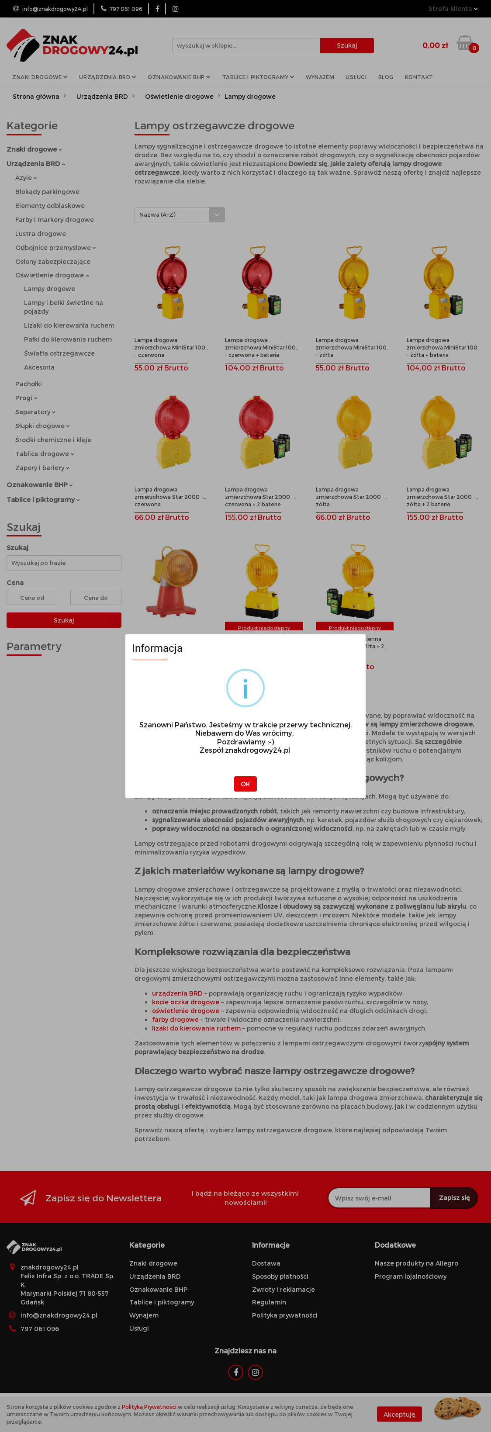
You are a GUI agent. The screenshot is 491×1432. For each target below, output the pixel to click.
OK (245, 784)
